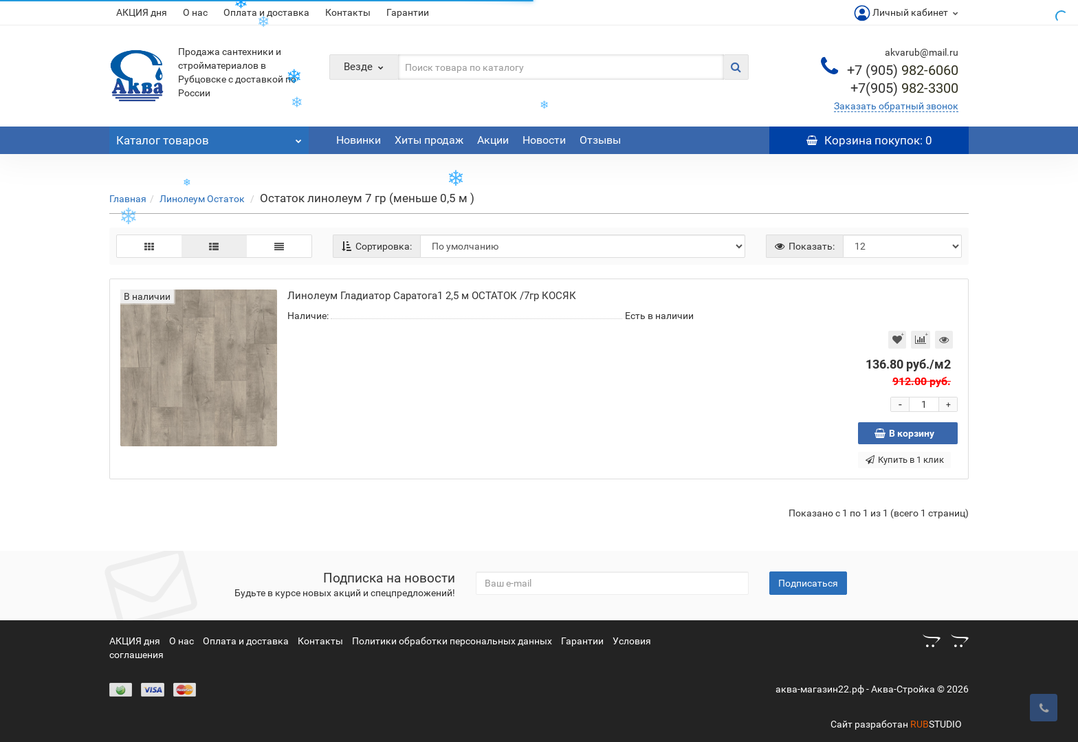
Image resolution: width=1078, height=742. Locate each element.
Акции (493, 139)
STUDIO (936, 724)
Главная (127, 198)
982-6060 (902, 70)
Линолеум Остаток (203, 198)
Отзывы (600, 139)
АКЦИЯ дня (141, 12)
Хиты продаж (429, 139)
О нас (195, 12)
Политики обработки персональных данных (452, 640)
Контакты (348, 12)
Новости (544, 139)
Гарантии (407, 12)
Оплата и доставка (246, 640)
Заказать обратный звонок (896, 105)
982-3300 (904, 88)
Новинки (358, 139)
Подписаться (808, 583)
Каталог (209, 137)
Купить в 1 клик (905, 460)
